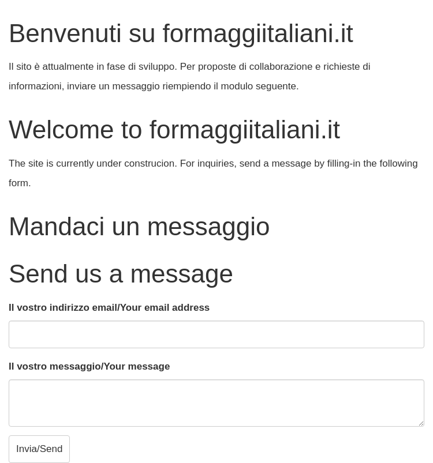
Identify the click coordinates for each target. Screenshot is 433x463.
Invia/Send (39, 448)
